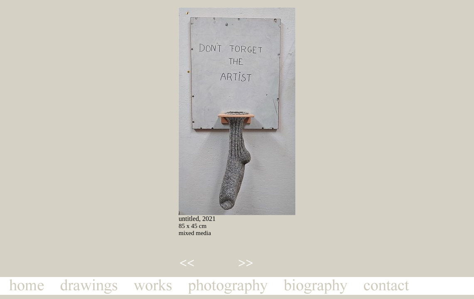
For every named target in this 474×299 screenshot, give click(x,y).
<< (186, 262)
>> (245, 262)
